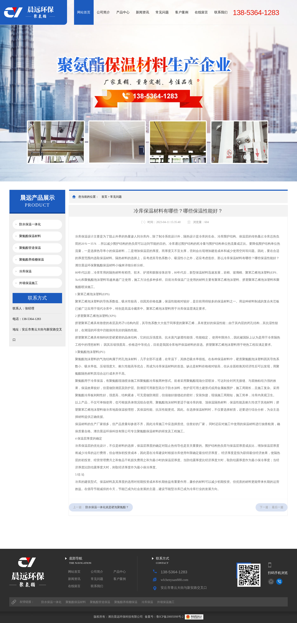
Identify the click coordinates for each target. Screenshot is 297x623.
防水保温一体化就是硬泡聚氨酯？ (107, 507)
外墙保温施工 (28, 283)
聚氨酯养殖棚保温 (31, 259)
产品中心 (123, 12)
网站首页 (83, 12)
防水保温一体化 (30, 224)
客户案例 (181, 12)
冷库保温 (25, 271)
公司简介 (103, 12)
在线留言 (201, 12)
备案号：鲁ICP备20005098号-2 (164, 616)
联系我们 (220, 12)
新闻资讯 (142, 12)
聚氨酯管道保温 (30, 247)
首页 (104, 196)
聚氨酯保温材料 (30, 236)
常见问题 (162, 12)
